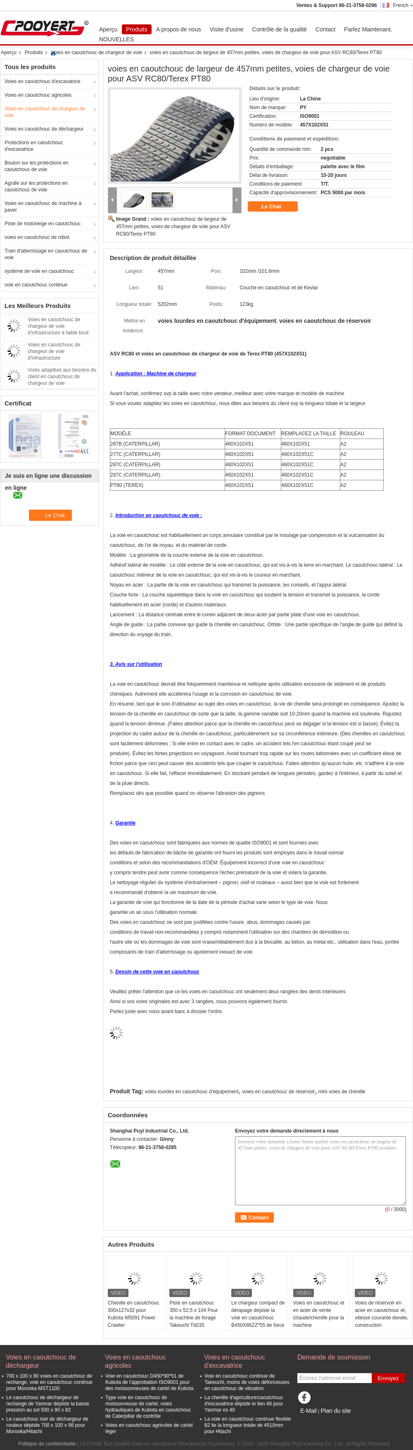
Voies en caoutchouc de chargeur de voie (96, 52)
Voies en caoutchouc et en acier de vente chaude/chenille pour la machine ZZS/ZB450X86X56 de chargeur (318, 1321)
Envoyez (388, 1378)
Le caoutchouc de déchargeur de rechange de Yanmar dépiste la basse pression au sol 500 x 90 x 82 (47, 1404)
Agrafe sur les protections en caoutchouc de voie (36, 186)
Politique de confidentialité (47, 1444)
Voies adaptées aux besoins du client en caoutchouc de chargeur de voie (62, 376)
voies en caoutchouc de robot (37, 237)
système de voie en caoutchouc (39, 271)
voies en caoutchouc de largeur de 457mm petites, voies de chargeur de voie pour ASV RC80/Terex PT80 (173, 226)
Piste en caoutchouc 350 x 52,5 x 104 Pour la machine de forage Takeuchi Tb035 (193, 1314)
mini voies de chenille (342, 1092)
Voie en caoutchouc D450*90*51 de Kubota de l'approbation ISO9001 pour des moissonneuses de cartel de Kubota (149, 1382)
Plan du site (335, 1410)
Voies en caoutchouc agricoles (38, 95)
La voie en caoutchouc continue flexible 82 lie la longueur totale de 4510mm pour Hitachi (247, 1425)
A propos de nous (178, 29)
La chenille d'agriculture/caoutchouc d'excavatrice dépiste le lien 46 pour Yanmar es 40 (243, 1404)
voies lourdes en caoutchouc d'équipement (192, 1092)
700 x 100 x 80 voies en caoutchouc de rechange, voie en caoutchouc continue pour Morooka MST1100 (49, 1382)
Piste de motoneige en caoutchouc (43, 224)
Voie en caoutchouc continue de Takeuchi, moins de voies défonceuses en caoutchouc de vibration (246, 1382)
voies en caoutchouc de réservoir (278, 1092)
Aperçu (108, 29)
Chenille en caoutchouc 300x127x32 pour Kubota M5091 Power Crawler (133, 1314)
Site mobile (312, 1421)
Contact (325, 29)
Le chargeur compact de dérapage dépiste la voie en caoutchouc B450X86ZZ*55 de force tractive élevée (258, 1318)
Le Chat (276, 207)
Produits (136, 29)
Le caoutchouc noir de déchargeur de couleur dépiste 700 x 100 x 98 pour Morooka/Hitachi (47, 1425)
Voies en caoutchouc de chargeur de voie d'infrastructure (54, 351)
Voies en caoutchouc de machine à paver (43, 206)
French (403, 5)
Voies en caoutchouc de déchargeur (44, 129)
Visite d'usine (227, 29)
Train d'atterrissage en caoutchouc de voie (46, 254)
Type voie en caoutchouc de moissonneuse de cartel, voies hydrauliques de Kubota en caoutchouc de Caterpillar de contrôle (148, 1407)
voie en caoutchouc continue (36, 285)
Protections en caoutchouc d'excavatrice (34, 146)
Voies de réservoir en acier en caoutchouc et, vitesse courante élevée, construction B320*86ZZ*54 (381, 1318)
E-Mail (308, 1410)
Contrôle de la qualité (279, 29)
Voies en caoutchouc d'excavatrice (43, 81)
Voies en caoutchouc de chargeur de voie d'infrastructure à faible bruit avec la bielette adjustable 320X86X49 (58, 333)
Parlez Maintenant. (368, 29)
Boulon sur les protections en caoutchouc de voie (37, 166)
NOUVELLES (116, 39)
